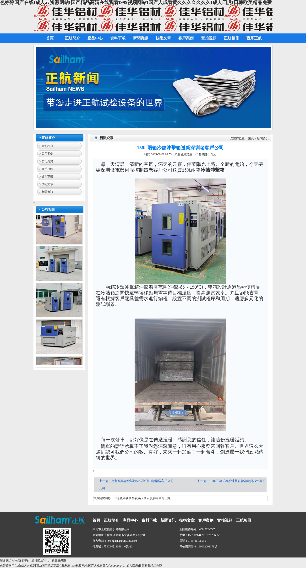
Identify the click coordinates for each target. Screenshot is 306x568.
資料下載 (47, 176)
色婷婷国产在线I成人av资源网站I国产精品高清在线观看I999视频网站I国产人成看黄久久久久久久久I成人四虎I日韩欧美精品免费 (81, 565)
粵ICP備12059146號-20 (118, 546)
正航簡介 (48, 138)
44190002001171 (204, 546)
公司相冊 (47, 146)
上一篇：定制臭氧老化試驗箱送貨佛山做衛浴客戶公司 (136, 481)
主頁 (251, 138)
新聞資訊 (47, 192)
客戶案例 (47, 153)
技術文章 (47, 184)
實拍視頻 (47, 169)
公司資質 (47, 161)
